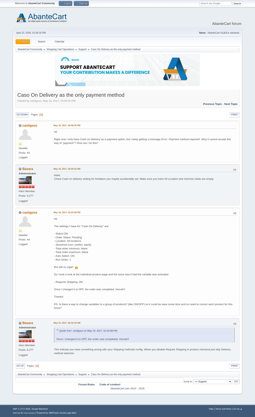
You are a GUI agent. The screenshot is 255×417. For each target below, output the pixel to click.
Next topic (231, 104)
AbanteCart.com (119, 388)
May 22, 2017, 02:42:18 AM (67, 323)
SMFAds (16, 413)
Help (211, 409)
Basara (27, 169)
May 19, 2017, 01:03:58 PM (67, 212)
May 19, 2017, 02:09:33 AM (67, 169)
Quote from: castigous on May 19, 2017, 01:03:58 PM (88, 330)
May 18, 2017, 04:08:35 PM (67, 125)
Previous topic (212, 104)
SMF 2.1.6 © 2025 (21, 409)
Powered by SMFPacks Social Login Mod (56, 413)
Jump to (187, 381)
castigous (29, 125)
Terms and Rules (223, 409)
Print (234, 114)
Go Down (22, 114)
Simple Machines (39, 409)
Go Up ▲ (237, 409)
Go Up (20, 366)
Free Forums (29, 413)
